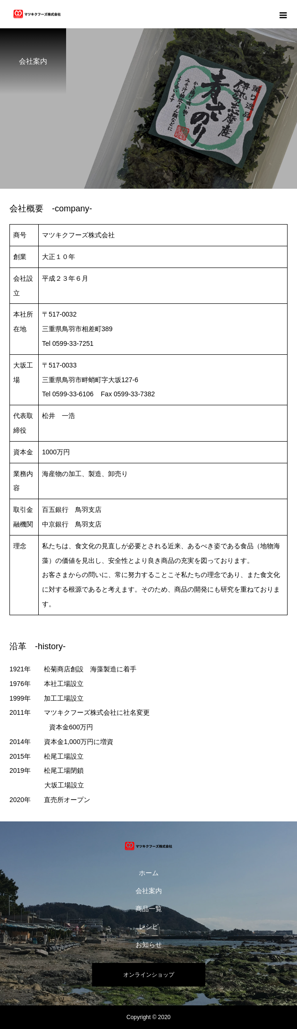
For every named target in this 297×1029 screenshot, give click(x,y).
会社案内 (149, 891)
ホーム (149, 873)
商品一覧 (149, 908)
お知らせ (149, 944)
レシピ (149, 926)
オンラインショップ (148, 974)
